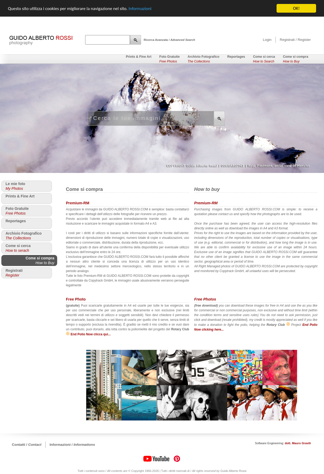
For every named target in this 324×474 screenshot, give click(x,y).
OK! (296, 8)
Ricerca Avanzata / (169, 39)
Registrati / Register (295, 40)
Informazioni (140, 8)
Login (267, 40)
